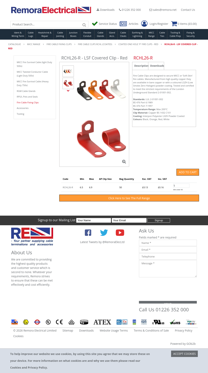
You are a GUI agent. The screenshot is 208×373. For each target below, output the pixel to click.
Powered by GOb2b (183, 344)
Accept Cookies (184, 354)
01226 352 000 (130, 10)
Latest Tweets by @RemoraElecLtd (102, 242)
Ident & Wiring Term (18, 34)
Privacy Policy (183, 330)
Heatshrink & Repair (45, 34)
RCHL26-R (68, 187)
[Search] (84, 24)
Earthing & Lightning (137, 34)
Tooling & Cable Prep (175, 34)
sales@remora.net (162, 10)
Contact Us (188, 10)
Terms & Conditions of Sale (151, 330)
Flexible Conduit (87, 34)
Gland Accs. (112, 34)
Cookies (18, 336)
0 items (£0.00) (184, 24)
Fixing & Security (190, 34)
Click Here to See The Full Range (129, 198)
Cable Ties (162, 34)
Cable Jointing (60, 34)
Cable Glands (100, 34)
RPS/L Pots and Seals (27, 96)
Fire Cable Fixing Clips (28, 102)
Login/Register (154, 24)
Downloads (106, 10)
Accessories (23, 108)
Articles (129, 24)
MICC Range (151, 34)
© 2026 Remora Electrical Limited (35, 330)
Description (141, 65)
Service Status (105, 24)
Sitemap (67, 330)
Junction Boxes (73, 34)
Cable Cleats (123, 34)
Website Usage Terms (114, 330)
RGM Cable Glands (26, 90)
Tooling (20, 113)
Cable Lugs (31, 34)
